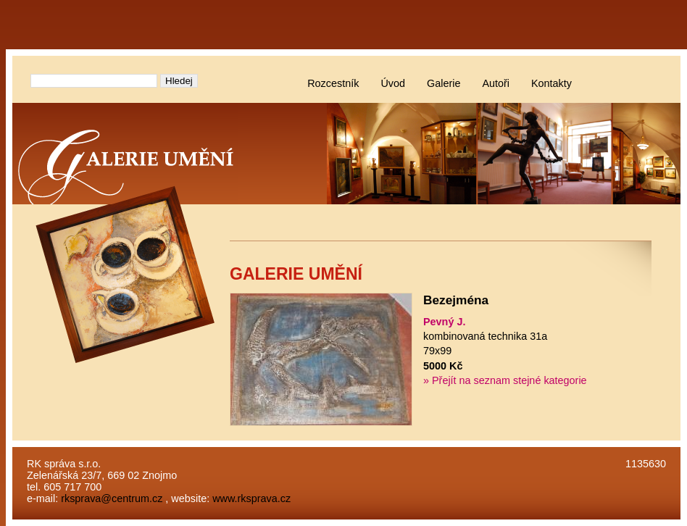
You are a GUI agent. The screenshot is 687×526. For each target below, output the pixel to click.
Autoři (495, 83)
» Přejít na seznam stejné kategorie (505, 380)
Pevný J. (444, 321)
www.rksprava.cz (251, 498)
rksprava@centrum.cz (111, 498)
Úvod (392, 83)
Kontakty (551, 83)
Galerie (443, 83)
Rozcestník (333, 83)
